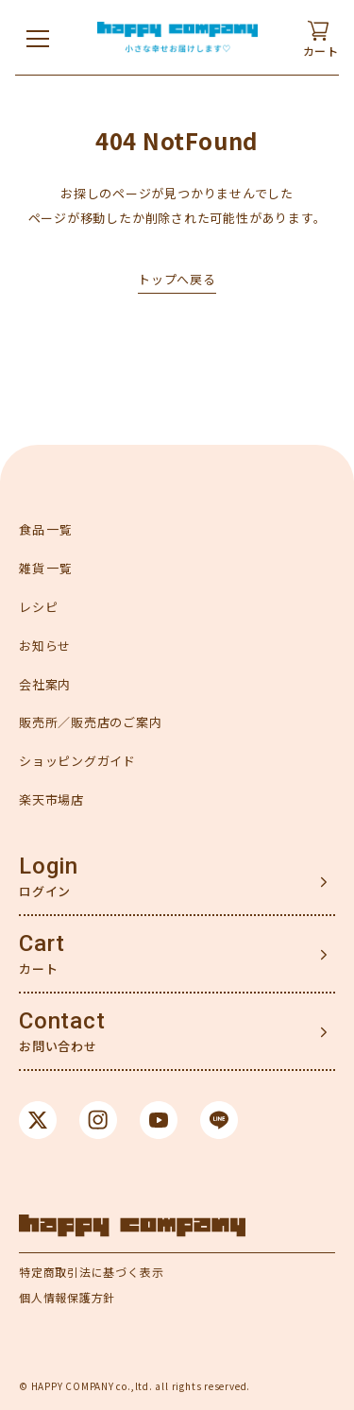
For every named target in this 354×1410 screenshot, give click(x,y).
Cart (42, 943)
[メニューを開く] (37, 37)
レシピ (38, 607)
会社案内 (45, 684)
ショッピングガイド (77, 761)
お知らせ (45, 645)
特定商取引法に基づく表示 (91, 1272)
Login (48, 866)
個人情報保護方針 (67, 1297)
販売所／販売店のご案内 (90, 722)
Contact (62, 1021)
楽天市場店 (51, 799)
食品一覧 (46, 529)
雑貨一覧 (46, 568)
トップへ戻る (177, 279)
